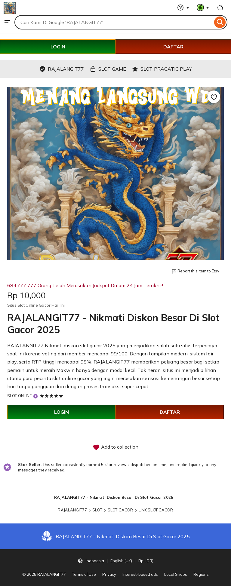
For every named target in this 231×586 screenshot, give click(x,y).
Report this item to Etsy (195, 271)
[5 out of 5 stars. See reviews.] (52, 396)
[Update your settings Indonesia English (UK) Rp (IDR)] (115, 560)
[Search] (220, 22)
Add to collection (115, 447)
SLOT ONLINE (19, 395)
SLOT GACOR (120, 510)
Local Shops (175, 574)
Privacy (109, 574)
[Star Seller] (35, 396)
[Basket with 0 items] (220, 7)
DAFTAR (173, 47)
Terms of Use (84, 574)
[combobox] (113, 22)
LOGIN (58, 47)
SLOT (97, 510)
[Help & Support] (183, 7)
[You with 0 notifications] (203, 7)
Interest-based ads (140, 574)
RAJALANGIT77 (72, 510)
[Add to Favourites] (214, 97)
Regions (201, 574)
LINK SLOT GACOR (156, 510)
